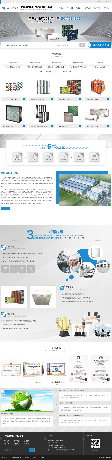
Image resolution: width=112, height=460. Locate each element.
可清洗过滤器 (67, 71)
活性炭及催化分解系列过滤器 (77, 67)
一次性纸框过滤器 (13, 63)
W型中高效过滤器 (78, 63)
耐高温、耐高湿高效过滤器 (34, 67)
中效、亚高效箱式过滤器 (13, 67)
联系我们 (107, 1)
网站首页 (100, 1)
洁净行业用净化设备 (45, 71)
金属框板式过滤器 (35, 63)
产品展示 (79, 8)
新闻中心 (97, 8)
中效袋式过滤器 (56, 63)
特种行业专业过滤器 (99, 67)
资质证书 (88, 8)
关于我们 (70, 8)
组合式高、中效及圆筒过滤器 (56, 67)
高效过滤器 (99, 63)
